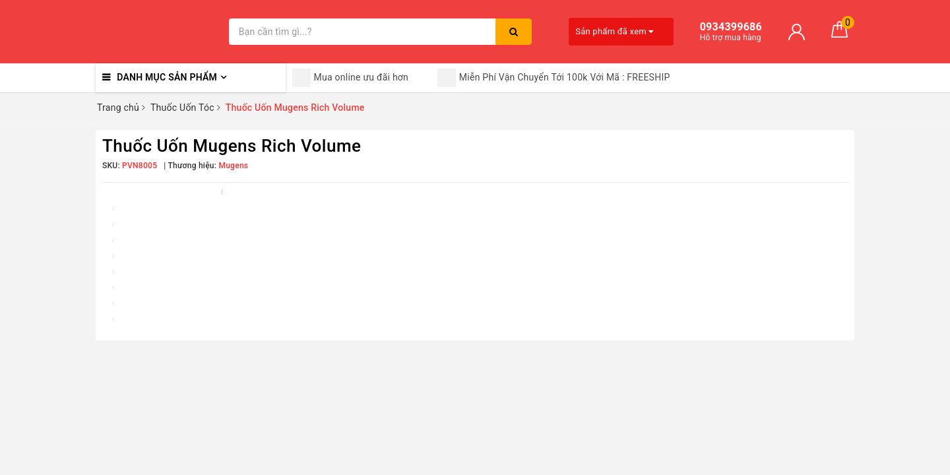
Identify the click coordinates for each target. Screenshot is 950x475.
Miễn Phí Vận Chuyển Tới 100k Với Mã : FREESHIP (553, 78)
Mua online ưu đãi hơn (350, 78)
